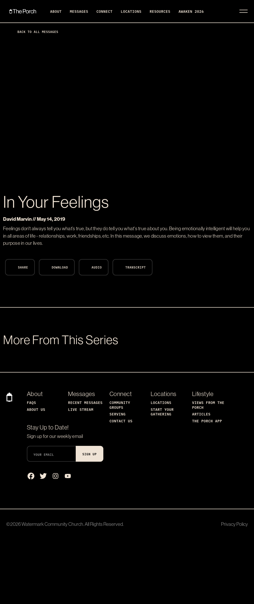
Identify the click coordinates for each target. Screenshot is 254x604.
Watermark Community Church (52, 524)
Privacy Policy (234, 524)
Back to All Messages (33, 31)
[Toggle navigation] (243, 11)
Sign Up (89, 454)
